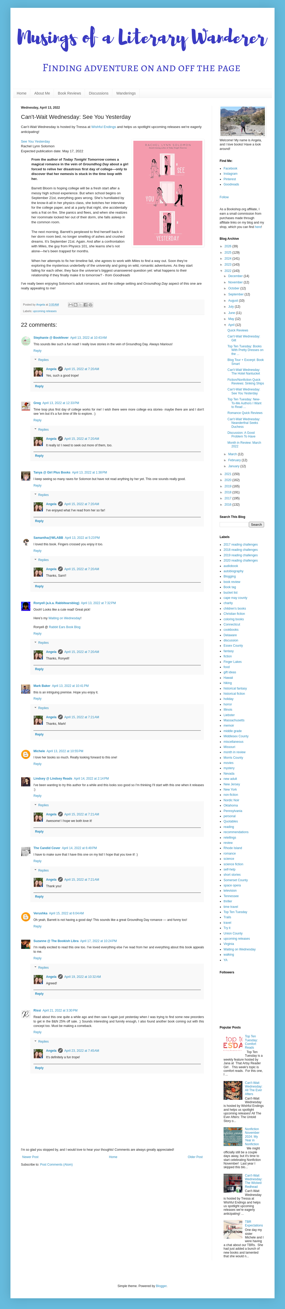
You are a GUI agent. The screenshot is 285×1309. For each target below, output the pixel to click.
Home (21, 93)
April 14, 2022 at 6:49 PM (79, 848)
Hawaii (228, 678)
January (234, 466)
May (231, 319)
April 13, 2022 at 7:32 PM (98, 603)
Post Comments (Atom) (56, 1164)
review (228, 843)
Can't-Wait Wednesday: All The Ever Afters (254, 1088)
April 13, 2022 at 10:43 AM (88, 338)
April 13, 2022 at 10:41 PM (70, 686)
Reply (37, 351)
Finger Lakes (233, 662)
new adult (230, 779)
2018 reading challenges (241, 550)
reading (229, 827)
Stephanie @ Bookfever (51, 338)
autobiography (233, 571)
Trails (227, 917)
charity (228, 603)
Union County (233, 933)
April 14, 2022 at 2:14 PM (91, 778)
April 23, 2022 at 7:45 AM (81, 1051)
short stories (232, 874)
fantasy (229, 651)
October (234, 288)
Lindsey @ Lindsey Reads (52, 778)
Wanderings (126, 93)
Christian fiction (234, 614)
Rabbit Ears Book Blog (65, 627)
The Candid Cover (46, 848)
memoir (229, 725)
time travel (231, 907)
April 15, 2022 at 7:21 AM (81, 717)
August (233, 300)
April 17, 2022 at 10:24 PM (98, 941)
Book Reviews (69, 93)
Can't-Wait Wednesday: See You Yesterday (243, 391)
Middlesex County (236, 736)
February (235, 460)
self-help (229, 869)
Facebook (230, 168)
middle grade (233, 731)
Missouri (229, 747)
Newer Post (30, 1157)
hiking (228, 683)
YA (225, 960)
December (236, 276)
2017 (228, 498)
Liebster (229, 715)
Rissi (37, 1010)
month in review (235, 752)
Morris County (233, 757)
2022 (228, 271)
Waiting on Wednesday (64, 618)
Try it (227, 928)
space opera (232, 885)
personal (230, 816)
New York (230, 789)
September (236, 294)
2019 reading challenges (241, 555)
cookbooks (231, 630)
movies (228, 763)
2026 (228, 246)
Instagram (230, 174)
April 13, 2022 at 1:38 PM (89, 472)
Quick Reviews (237, 330)
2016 (228, 504)
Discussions (99, 93)
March (233, 454)
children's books (235, 608)
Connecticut (232, 624)
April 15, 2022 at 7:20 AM (81, 369)
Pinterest (230, 179)
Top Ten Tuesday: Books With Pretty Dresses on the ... (245, 350)
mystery (229, 768)
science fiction (233, 864)
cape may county (235, 598)
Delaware (230, 635)
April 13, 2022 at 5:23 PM (82, 538)
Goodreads (231, 184)
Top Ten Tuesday (235, 912)
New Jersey (232, 784)
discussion (231, 640)
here (258, 227)
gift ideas (230, 672)
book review (232, 582)
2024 (228, 258)
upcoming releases (45, 311)
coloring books (234, 619)
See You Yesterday (35, 141)
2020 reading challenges (241, 560)
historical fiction (234, 694)
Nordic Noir (231, 800)
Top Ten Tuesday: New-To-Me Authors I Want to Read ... (244, 403)
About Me (42, 93)
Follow (224, 197)
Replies (43, 360)
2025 (228, 252)
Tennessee (231, 896)
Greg (37, 403)
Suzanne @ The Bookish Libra (55, 941)
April (231, 325)
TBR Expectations (254, 1223)
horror (228, 704)
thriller (228, 901)
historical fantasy (235, 688)
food (227, 667)
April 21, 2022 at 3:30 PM (60, 1010)
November (236, 282)
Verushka (40, 913)
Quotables (231, 821)
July (231, 306)
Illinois (228, 709)
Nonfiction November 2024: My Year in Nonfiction (252, 1136)
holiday (228, 699)
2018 (228, 492)
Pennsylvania (233, 811)
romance (230, 853)
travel (227, 923)
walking (229, 954)
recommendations (236, 832)
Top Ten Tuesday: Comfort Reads (251, 1042)
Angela (51, 369)
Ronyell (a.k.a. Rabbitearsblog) (56, 603)
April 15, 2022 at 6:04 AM (66, 913)
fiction (228, 656)
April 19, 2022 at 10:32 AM (82, 977)
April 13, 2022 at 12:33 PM (60, 403)
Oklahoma (231, 805)
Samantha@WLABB (48, 538)
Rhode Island (233, 848)
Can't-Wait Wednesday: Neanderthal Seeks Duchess (243, 423)
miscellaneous (233, 742)
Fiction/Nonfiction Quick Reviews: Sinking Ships (245, 381)
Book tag (230, 587)
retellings (230, 837)
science (229, 859)
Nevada (229, 773)
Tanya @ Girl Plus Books (52, 472)
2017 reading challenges (241, 544)
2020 (228, 480)
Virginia (229, 944)
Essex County (233, 645)
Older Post (195, 1157)
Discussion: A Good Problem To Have (241, 434)
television (230, 890)
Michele (39, 751)
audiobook (231, 566)
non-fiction (231, 795)
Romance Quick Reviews (245, 413)
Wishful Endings (103, 127)
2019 (228, 486)
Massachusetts (234, 720)
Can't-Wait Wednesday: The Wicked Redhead (254, 1181)
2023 (228, 264)
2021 (228, 474)
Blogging (230, 576)
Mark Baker (41, 686)
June (232, 313)
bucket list (230, 592)
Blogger (161, 1286)
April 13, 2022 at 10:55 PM (65, 751)
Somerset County (236, 880)
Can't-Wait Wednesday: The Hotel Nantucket (243, 371)
